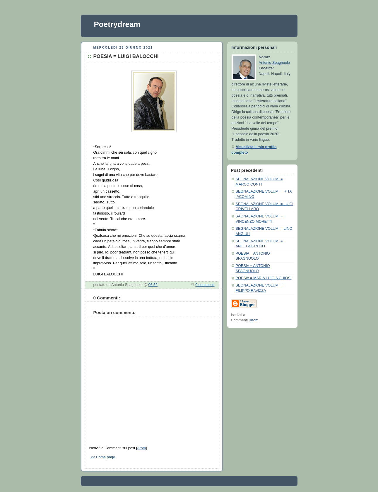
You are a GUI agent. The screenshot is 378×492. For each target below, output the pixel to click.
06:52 (153, 285)
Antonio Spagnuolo (274, 63)
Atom (141, 448)
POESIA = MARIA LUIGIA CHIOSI (264, 278)
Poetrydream (117, 24)
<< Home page (103, 457)
